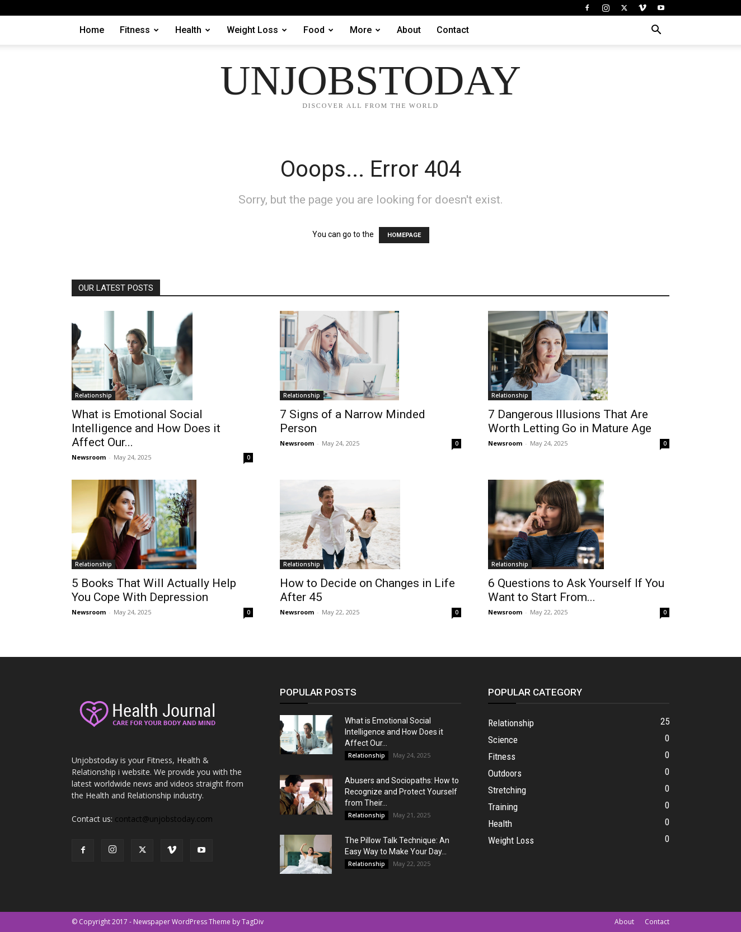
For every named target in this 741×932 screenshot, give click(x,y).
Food (318, 30)
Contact (453, 30)
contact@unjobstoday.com (164, 818)
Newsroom (89, 457)
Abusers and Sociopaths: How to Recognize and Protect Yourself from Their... (402, 791)
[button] (655, 31)
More (365, 30)
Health (192, 30)
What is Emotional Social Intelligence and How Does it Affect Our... (146, 428)
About (409, 30)
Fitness (139, 30)
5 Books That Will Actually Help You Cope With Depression (154, 590)
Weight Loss (257, 30)
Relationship (93, 395)
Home (91, 30)
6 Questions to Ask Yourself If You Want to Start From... (576, 590)
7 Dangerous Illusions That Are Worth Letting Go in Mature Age (569, 421)
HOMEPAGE (404, 235)
